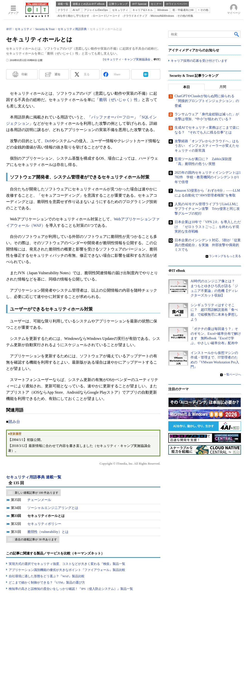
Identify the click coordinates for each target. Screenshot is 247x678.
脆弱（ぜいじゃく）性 (118, 100)
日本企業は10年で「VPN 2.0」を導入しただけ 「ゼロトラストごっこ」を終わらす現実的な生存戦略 (208, 227)
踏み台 (14, 422)
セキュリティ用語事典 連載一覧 (33, 477)
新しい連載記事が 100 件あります (36, 492)
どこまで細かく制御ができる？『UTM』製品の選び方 (47, 582)
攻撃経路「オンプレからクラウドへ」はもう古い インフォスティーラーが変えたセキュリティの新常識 (207, 145)
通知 (57, 74)
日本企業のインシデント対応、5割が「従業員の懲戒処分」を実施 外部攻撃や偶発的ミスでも (208, 244)
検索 (236, 34)
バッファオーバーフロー (112, 117)
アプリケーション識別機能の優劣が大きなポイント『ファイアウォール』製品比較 (67, 570)
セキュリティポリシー (44, 524)
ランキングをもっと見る (225, 256)
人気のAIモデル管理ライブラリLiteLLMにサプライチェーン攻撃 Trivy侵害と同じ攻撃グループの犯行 (207, 208)
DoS (48, 141)
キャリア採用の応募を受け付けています (199, 60)
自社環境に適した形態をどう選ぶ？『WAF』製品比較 (47, 576)
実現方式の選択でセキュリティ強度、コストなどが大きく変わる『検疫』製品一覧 (67, 564)
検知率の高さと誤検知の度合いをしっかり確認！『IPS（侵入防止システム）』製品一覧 (71, 589)
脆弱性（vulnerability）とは (48, 532)
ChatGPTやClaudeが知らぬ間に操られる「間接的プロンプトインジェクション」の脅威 (207, 101)
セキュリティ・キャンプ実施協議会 (127, 59)
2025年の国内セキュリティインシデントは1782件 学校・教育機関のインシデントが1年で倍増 (208, 177)
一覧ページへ (232, 374)
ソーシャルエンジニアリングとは (52, 508)
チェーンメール (39, 500)
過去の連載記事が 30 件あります (36, 539)
